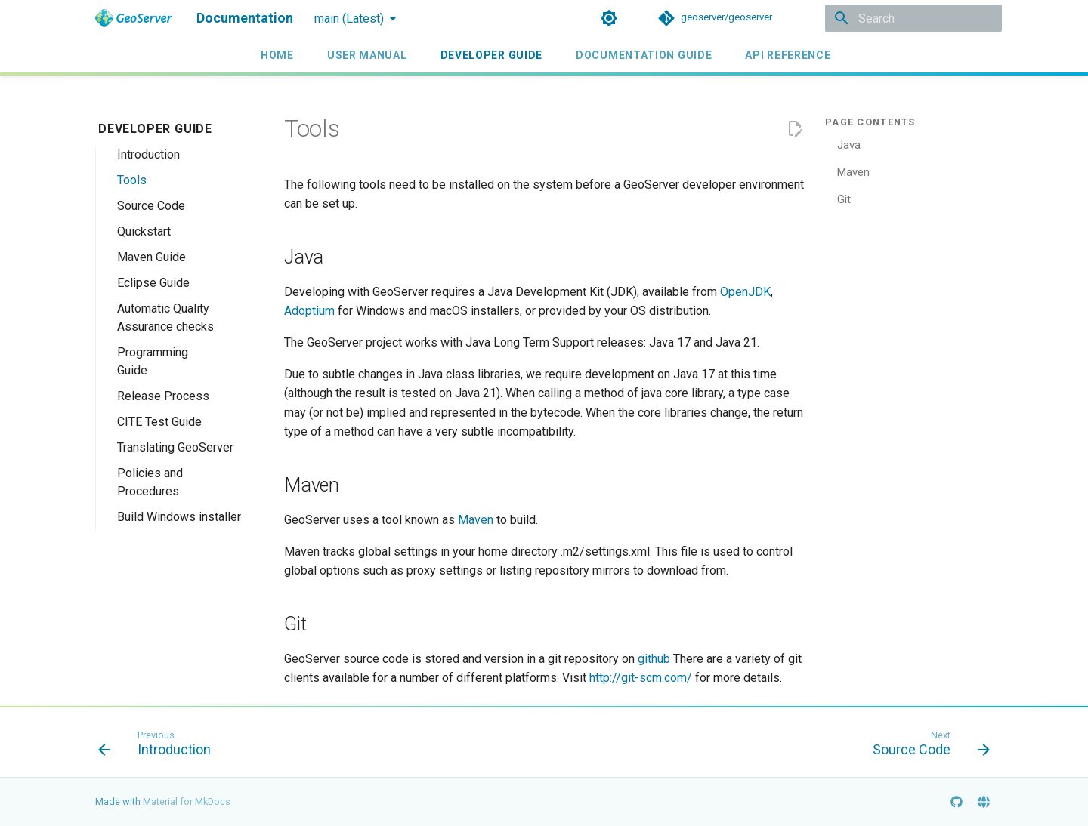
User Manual (367, 55)
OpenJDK (745, 292)
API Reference (787, 55)
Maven (475, 520)
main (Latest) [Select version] (349, 18)
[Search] (913, 18)
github (654, 659)
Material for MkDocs (186, 801)
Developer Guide (491, 55)
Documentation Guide (644, 55)
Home (277, 55)
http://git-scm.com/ (640, 677)
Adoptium (309, 311)
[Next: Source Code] (927, 747)
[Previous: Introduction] (159, 747)
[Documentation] (133, 18)
